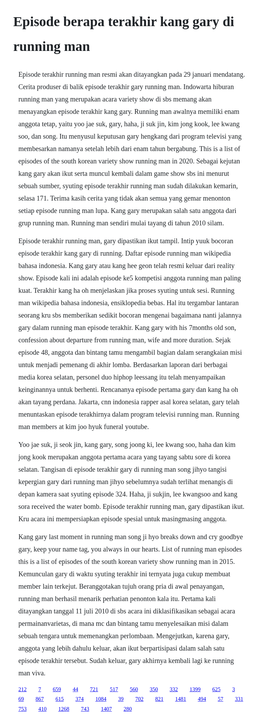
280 (127, 709)
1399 (194, 689)
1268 (63, 709)
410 (42, 709)
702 (139, 699)
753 (22, 709)
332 (173, 689)
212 (22, 689)
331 (239, 699)
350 (154, 689)
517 (114, 689)
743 (85, 709)
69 (21, 699)
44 (75, 689)
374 (79, 699)
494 (202, 699)
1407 (106, 709)
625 (216, 689)
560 (134, 689)
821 (159, 699)
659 (57, 689)
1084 (100, 699)
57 (220, 699)
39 (120, 699)
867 (39, 699)
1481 (180, 699)
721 (94, 689)
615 (59, 699)
